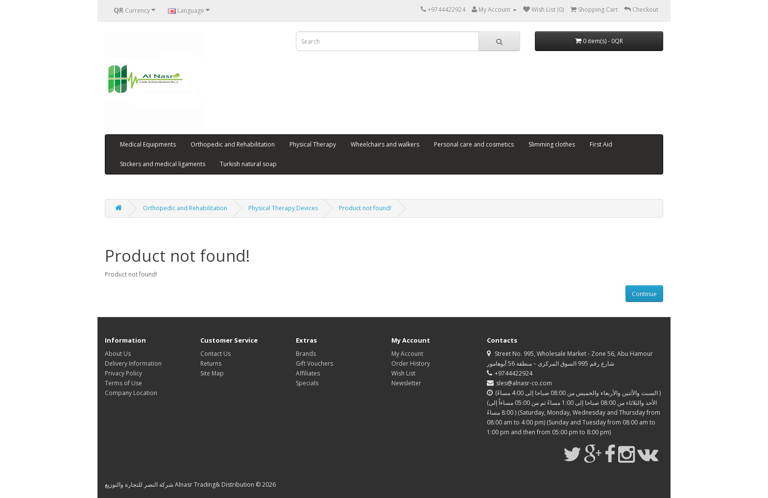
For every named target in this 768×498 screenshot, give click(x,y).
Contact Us (215, 353)
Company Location (131, 393)
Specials (307, 383)
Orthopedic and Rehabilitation (233, 144)
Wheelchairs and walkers (385, 144)
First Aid (601, 144)
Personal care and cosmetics (474, 144)
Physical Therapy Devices (283, 208)
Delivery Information (133, 363)
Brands (306, 353)
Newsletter (406, 383)
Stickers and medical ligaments (162, 164)
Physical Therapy (312, 144)
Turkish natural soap (248, 164)
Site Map (212, 373)
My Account (407, 353)
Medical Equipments (148, 144)
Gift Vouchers (314, 363)
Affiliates (308, 373)
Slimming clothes (551, 144)
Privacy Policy (123, 373)
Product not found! (365, 208)
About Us (118, 353)
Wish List (403, 373)
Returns (210, 363)
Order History (410, 363)
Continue (644, 294)
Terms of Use (123, 383)
